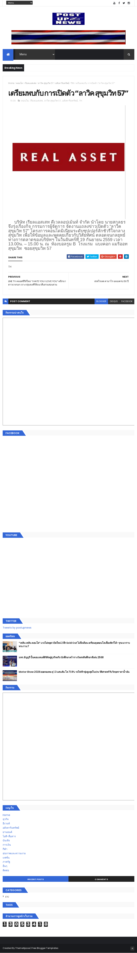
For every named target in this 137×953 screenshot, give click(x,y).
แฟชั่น (6, 857)
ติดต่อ (6, 870)
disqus (114, 301)
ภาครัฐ (6, 862)
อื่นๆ (5, 866)
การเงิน (7, 845)
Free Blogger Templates (45, 948)
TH (72, 83)
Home (11, 83)
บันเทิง (6, 840)
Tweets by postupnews (17, 627)
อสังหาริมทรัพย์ (62, 83)
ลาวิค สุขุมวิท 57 (46, 83)
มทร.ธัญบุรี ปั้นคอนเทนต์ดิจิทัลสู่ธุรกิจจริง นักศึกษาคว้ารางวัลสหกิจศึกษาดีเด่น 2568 (61, 657)
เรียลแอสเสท (30, 83)
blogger (101, 301)
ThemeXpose (22, 948)
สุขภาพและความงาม (14, 853)
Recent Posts (35, 879)
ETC (7, 896)
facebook (127, 301)
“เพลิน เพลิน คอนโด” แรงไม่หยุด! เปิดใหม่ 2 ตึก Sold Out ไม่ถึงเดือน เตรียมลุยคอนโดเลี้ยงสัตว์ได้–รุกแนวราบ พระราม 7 (74, 644)
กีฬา (5, 849)
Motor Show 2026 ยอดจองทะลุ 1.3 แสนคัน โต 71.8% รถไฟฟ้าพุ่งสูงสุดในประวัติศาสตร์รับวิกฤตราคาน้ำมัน (74, 672)
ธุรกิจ (6, 819)
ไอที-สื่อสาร (9, 836)
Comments (101, 879)
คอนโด (19, 83)
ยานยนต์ (7, 832)
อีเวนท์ (6, 823)
